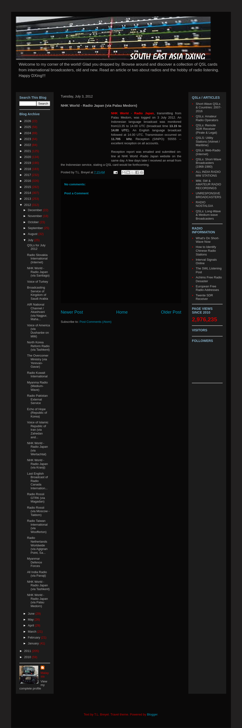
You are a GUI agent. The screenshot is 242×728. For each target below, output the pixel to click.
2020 (28, 157)
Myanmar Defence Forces (34, 562)
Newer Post (72, 312)
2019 (28, 163)
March (32, 631)
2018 (28, 169)
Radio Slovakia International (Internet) (37, 258)
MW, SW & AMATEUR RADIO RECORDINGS (208, 184)
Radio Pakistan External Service (37, 399)
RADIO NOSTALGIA (204, 204)
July (31, 240)
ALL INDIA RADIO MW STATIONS (208, 173)
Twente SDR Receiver (204, 297)
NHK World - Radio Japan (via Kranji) (37, 463)
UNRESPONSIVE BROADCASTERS (208, 195)
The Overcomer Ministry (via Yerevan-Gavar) (37, 361)
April (31, 625)
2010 (28, 657)
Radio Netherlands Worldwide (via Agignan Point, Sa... (37, 545)
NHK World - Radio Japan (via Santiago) (38, 271)
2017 (28, 175)
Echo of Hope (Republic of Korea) (37, 412)
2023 (28, 139)
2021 (28, 151)
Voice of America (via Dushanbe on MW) (38, 331)
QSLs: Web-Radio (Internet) (208, 152)
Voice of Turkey (37, 281)
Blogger (152, 714)
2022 (28, 145)
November (35, 216)
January (34, 643)
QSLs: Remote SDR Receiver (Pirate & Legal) (206, 128)
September (36, 228)
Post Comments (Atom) (96, 322)
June (31, 613)
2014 (28, 193)
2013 (28, 198)
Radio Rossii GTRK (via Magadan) (36, 497)
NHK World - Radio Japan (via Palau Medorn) (37, 600)
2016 (28, 181)
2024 (28, 133)
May (31, 619)
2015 (28, 187)
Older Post (171, 312)
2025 (28, 127)
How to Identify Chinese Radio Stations (206, 250)
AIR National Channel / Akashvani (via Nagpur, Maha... (37, 312)
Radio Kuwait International (37, 374)
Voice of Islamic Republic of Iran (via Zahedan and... (37, 430)
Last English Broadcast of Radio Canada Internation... (37, 481)
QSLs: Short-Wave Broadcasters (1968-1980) (208, 163)
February (34, 637)
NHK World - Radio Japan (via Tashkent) (38, 585)
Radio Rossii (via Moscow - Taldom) (38, 511)
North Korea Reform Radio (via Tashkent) (38, 346)
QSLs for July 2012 (36, 247)
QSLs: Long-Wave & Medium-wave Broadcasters (208, 214)
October (34, 222)
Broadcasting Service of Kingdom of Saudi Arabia (37, 293)
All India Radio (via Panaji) (37, 574)
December (35, 210)
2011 (28, 651)
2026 (28, 121)
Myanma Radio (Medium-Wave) (37, 386)
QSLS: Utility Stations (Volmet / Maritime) (208, 141)
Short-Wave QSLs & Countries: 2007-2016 (208, 107)
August (33, 234)
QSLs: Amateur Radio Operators (207, 118)
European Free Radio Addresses (207, 288)
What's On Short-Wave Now (207, 240)
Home (122, 312)
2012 (28, 205)
